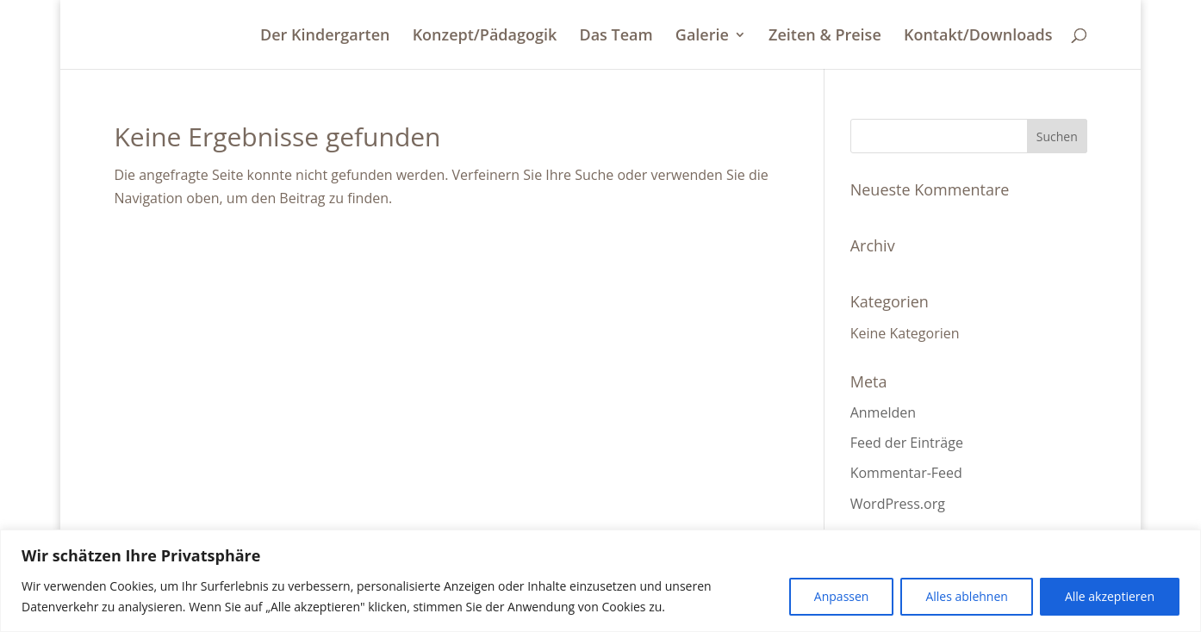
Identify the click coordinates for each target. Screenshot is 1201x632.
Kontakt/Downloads (978, 36)
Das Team (615, 36)
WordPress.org (897, 503)
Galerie (702, 36)
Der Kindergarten (324, 36)
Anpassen (841, 596)
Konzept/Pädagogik (485, 36)
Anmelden (883, 412)
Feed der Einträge (906, 442)
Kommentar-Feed (906, 472)
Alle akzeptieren (1109, 596)
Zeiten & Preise (825, 36)
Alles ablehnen (966, 596)
